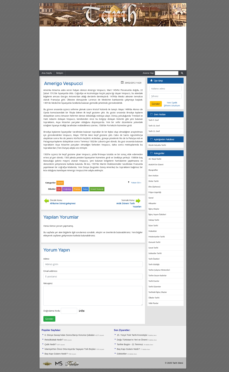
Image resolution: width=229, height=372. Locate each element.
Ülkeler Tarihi (154, 297)
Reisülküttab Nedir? (54, 340)
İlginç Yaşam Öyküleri (157, 214)
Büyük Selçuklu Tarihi (157, 145)
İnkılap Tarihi (154, 220)
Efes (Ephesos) (154, 186)
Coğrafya (67, 189)
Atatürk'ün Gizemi (156, 164)
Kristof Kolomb (97, 189)
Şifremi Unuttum (172, 105)
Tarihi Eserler (154, 281)
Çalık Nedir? (50, 344)
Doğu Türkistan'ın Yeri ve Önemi (132, 340)
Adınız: (46, 258)
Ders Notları (153, 175)
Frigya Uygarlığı (155, 192)
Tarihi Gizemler (155, 286)
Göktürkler (122, 354)
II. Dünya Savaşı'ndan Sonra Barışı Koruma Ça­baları (70, 335)
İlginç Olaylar (154, 209)
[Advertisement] (112, 48)
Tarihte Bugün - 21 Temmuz (130, 344)
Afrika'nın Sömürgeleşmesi (62, 203)
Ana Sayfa (47, 73)
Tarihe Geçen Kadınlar (158, 275)
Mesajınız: (48, 283)
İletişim (59, 73)
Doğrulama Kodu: (51, 310)
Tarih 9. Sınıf (154, 120)
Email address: (50, 270)
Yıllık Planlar (153, 303)
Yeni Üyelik (172, 102)
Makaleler (153, 231)
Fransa (77, 189)
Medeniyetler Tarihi (157, 236)
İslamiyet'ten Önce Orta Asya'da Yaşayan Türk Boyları (70, 349)
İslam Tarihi (153, 225)
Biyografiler (153, 170)
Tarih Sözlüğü (154, 264)
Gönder (49, 318)
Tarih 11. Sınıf (154, 131)
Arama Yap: (148, 73)
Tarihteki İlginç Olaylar (158, 292)
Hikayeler (152, 203)
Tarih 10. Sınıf (154, 125)
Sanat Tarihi (153, 248)
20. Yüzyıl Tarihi (155, 159)
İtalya (85, 189)
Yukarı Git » (136, 183)
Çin (59, 189)
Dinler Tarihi (154, 181)
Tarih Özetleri (154, 259)
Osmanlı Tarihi (154, 242)
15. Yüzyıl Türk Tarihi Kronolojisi (132, 335)
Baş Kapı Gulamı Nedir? (56, 354)
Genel (151, 198)
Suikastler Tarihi (155, 253)
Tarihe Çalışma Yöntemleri (159, 270)
